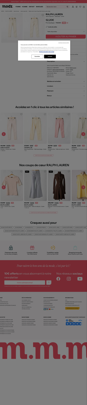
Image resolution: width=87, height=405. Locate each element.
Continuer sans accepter (63, 42)
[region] (44, 50)
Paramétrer (37, 56)
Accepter (50, 56)
